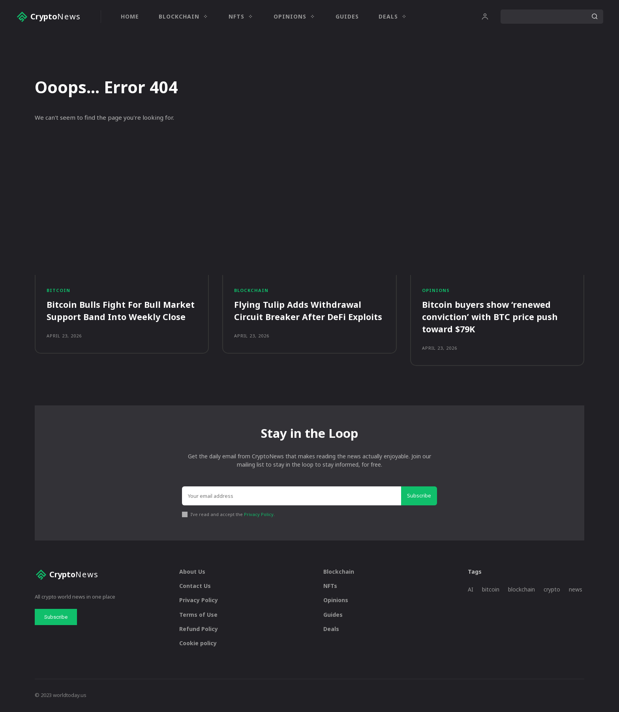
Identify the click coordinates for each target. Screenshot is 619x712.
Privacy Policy (259, 515)
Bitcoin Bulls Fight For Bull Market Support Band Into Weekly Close (121, 311)
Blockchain (251, 291)
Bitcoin (58, 291)
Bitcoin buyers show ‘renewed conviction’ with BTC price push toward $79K (490, 317)
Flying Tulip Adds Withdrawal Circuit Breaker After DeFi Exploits (309, 311)
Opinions (436, 291)
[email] (291, 496)
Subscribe (419, 496)
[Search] (594, 16)
